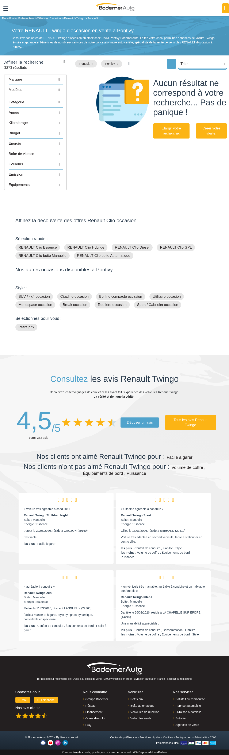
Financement (93, 712)
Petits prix (26, 327)
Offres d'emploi (95, 718)
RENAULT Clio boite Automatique (103, 256)
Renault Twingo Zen (38, 593)
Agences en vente (187, 725)
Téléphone (46, 700)
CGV (213, 737)
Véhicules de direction (144, 712)
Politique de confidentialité (191, 737)
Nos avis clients (27, 708)
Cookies (168, 737)
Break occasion (75, 305)
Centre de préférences (123, 737)
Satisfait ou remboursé (190, 699)
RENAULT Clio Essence (38, 247)
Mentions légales (150, 737)
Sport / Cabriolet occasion (157, 305)
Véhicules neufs (140, 718)
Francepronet (69, 737)
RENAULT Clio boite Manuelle (42, 256)
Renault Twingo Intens (136, 597)
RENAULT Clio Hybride (85, 247)
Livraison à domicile (188, 712)
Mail (23, 700)
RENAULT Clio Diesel (132, 247)
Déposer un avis (140, 422)
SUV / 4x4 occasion (34, 297)
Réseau (90, 705)
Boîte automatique (142, 705)
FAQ (88, 725)
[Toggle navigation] (4, 8)
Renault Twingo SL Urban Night (46, 515)
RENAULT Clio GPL (176, 247)
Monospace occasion (35, 305)
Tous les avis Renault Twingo (190, 422)
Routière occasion (112, 305)
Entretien (181, 718)
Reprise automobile (188, 705)
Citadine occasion (74, 297)
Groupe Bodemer (96, 699)
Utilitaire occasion (167, 297)
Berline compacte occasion (120, 297)
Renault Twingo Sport (136, 515)
